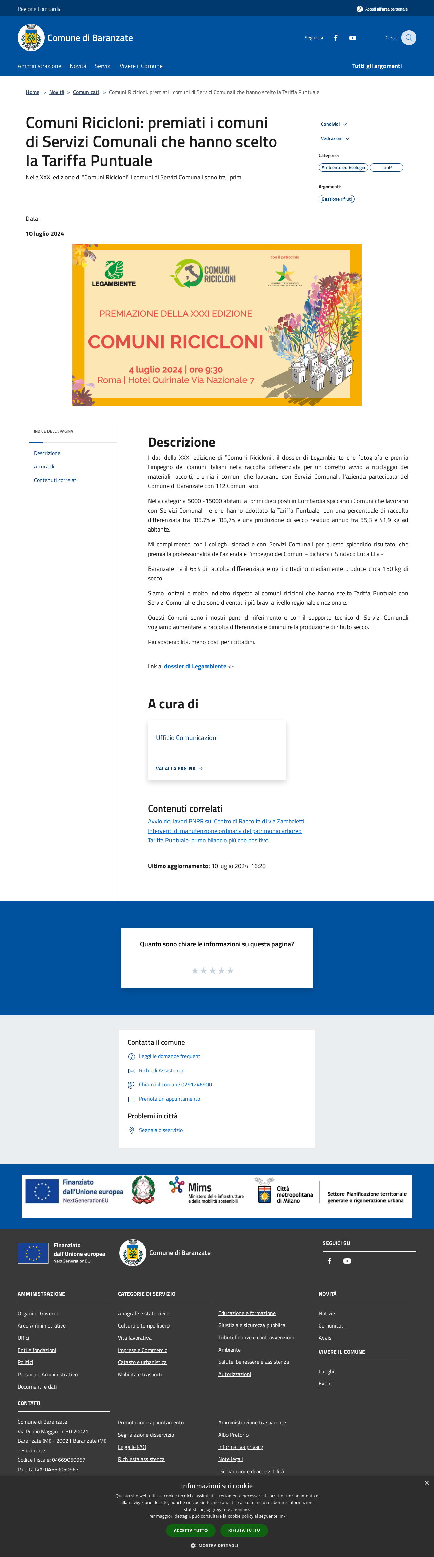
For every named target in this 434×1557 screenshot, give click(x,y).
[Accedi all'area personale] (382, 9)
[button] (217, 1545)
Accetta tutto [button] (191, 1530)
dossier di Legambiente (195, 666)
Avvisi (326, 1338)
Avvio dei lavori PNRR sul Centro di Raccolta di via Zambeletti (226, 821)
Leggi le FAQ (132, 1447)
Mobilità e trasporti (140, 1374)
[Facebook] (331, 37)
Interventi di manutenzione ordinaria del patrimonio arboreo (225, 830)
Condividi (335, 124)
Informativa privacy (240, 1447)
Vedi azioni (336, 139)
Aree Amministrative (42, 1325)
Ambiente (229, 1349)
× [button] (426, 1483)
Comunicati (86, 92)
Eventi (326, 1383)
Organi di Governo (38, 1313)
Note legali (230, 1459)
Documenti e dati (37, 1386)
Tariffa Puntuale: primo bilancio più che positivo (208, 840)
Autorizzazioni (234, 1374)
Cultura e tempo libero (144, 1325)
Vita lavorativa (135, 1338)
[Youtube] (348, 37)
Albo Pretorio (233, 1435)
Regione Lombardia (40, 9)
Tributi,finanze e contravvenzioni (256, 1337)
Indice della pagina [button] (53, 431)
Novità (56, 92)
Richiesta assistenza (141, 1459)
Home (32, 92)
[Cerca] (408, 37)
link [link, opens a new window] (282, 1516)
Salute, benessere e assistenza (253, 1362)
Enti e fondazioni (37, 1350)
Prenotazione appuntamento (151, 1422)
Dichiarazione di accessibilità (251, 1471)
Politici (25, 1362)
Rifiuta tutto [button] (244, 1530)
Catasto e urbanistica (142, 1362)
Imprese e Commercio (142, 1350)
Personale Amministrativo (48, 1374)
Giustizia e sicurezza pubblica (251, 1325)
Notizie (327, 1313)
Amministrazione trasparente (252, 1422)
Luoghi (326, 1371)
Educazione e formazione (247, 1313)
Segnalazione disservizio (146, 1435)
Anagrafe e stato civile (144, 1313)
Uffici (23, 1338)
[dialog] (217, 1516)
